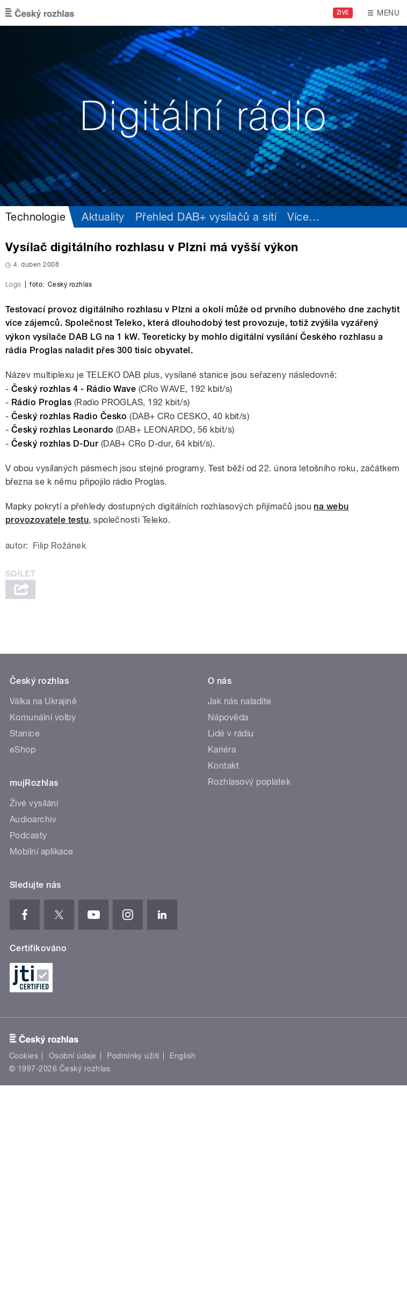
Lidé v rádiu (231, 962)
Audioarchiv (33, 1048)
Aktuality (103, 216)
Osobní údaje (73, 1285)
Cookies (23, 1285)
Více (303, 216)
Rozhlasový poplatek (249, 1010)
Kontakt (223, 994)
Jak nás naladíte (240, 930)
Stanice (25, 962)
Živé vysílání (34, 1032)
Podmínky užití (133, 1285)
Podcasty (28, 1064)
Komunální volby (43, 946)
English (182, 1285)
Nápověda (228, 946)
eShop (22, 978)
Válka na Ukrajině (43, 930)
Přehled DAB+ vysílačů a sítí (206, 216)
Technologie (35, 216)
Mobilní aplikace (42, 1080)
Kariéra (222, 978)
